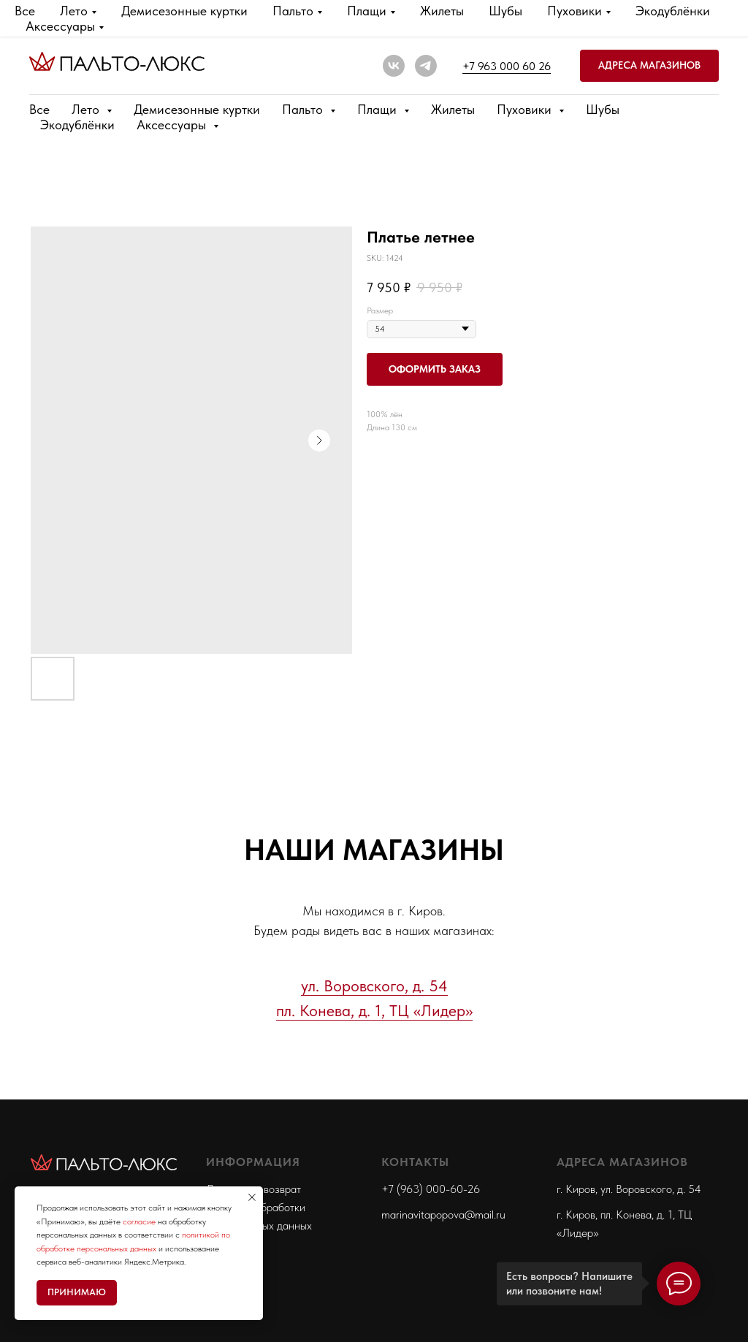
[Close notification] (252, 1197)
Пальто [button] (304, 109)
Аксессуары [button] (173, 124)
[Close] (725, 20)
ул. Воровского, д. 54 (374, 985)
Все (39, 109)
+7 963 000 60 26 (506, 66)
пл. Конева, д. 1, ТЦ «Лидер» (374, 1010)
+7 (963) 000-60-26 (430, 1189)
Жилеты (453, 109)
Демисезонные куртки (197, 109)
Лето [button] (87, 109)
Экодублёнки (77, 124)
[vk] (394, 66)
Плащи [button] (378, 109)
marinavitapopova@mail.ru (443, 1214)
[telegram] (426, 66)
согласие (139, 1221)
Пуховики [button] (526, 109)
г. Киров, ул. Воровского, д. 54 (629, 1189)
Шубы (602, 109)
